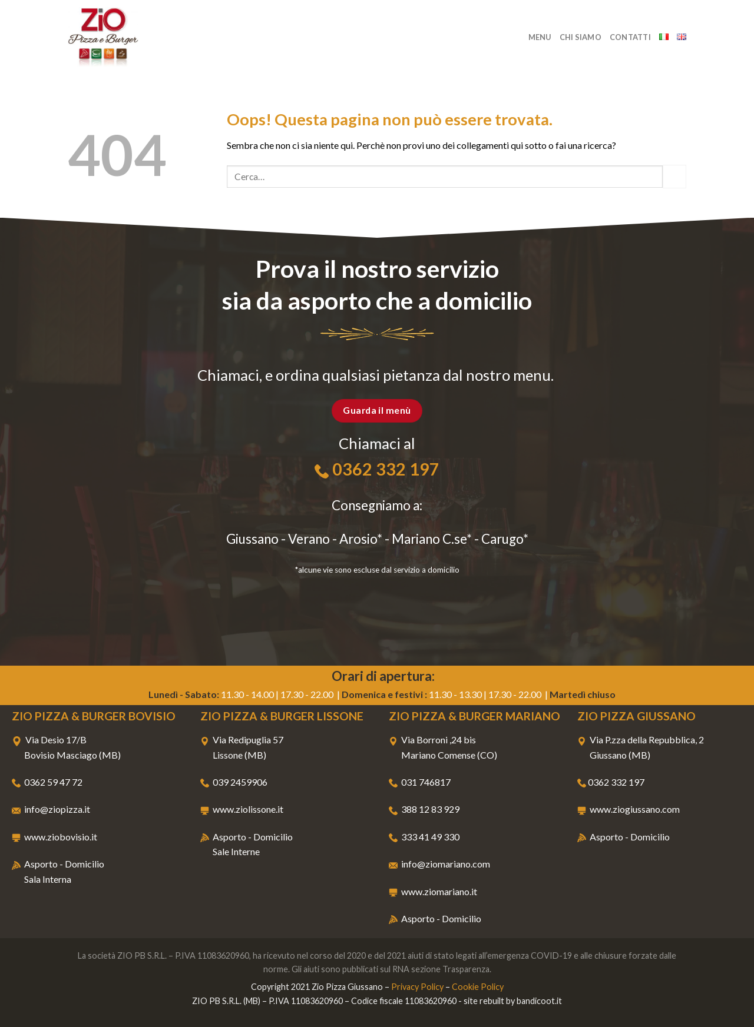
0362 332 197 (385, 469)
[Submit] (674, 176)
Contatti (630, 37)
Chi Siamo (580, 37)
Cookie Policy (478, 987)
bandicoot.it (539, 1001)
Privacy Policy (417, 987)
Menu (539, 37)
